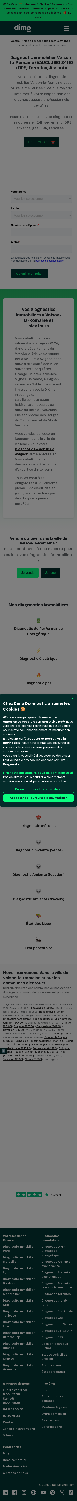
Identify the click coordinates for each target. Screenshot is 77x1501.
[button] (72, 698)
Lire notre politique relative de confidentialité (38, 773)
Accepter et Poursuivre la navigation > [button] (38, 798)
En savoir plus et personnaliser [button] (38, 789)
